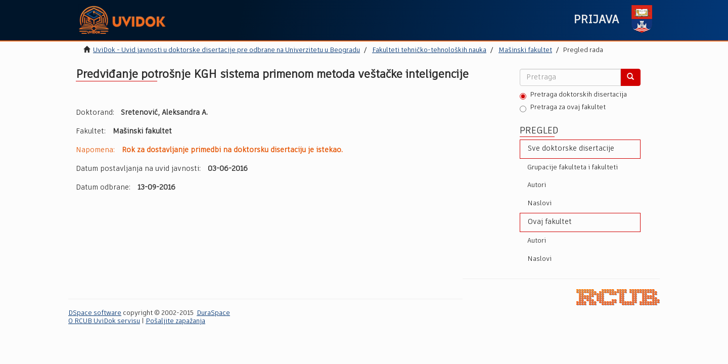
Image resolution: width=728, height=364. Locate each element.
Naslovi (539, 203)
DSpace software (94, 313)
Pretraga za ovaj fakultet (563, 108)
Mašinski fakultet (525, 50)
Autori (536, 185)
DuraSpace (213, 313)
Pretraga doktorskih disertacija (573, 96)
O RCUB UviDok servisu (104, 321)
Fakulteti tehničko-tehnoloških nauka (429, 50)
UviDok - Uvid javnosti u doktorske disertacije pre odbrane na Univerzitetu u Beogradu (226, 50)
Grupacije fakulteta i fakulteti (572, 167)
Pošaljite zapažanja (175, 321)
